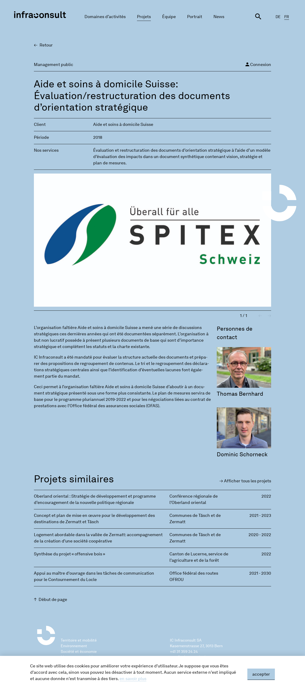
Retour (46, 45)
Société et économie (79, 651)
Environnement (74, 646)
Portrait (194, 16)
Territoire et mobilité (79, 640)
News (218, 16)
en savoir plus (133, 678)
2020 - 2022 (260, 534)
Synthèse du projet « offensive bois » (69, 554)
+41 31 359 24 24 (184, 651)
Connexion (258, 64)
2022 (266, 496)
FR (286, 17)
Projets (144, 16)
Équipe (169, 16)
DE (278, 17)
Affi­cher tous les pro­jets (247, 481)
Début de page (53, 599)
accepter (261, 674)
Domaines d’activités (105, 16)
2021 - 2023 (260, 515)
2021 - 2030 (260, 573)
